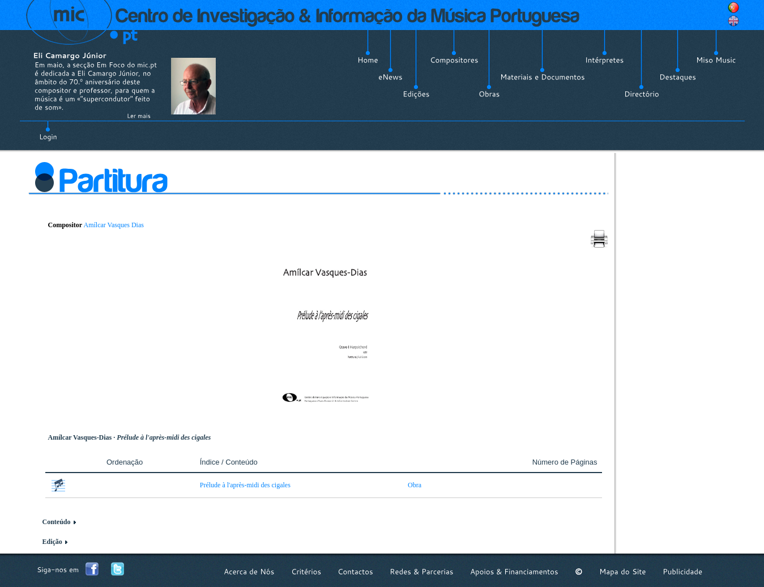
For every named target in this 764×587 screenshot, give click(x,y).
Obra (414, 485)
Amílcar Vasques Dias (114, 225)
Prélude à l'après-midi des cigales (245, 485)
